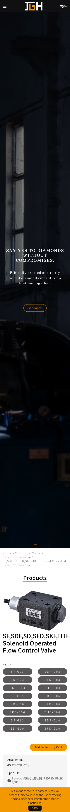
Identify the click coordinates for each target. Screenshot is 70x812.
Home (7, 553)
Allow (35, 807)
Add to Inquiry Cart (48, 747)
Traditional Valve (27, 553)
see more (35, 308)
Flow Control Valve (17, 557)
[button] (35, 544)
